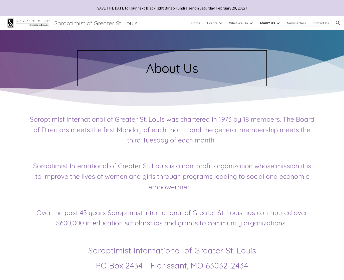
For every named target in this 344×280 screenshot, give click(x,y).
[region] (172, 8)
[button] (338, 23)
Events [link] (212, 23)
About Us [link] (267, 23)
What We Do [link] (238, 23)
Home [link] (195, 23)
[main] (172, 68)
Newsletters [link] (296, 23)
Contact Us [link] (320, 23)
